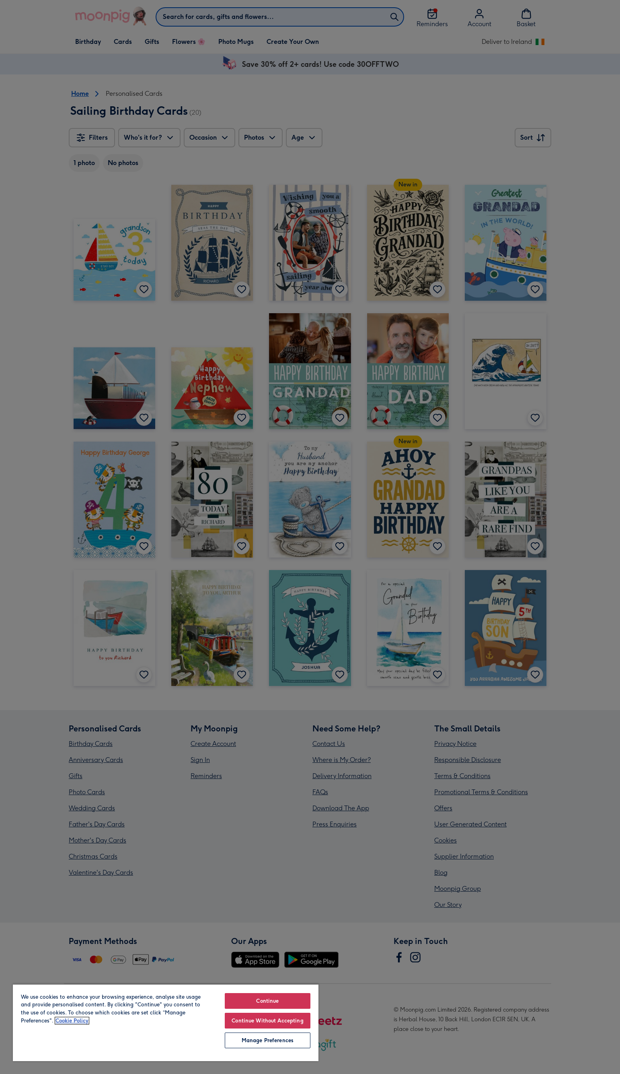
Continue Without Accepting (267, 1021)
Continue (267, 1001)
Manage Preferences (268, 1040)
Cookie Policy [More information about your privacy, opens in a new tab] (71, 1021)
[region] (165, 1022)
